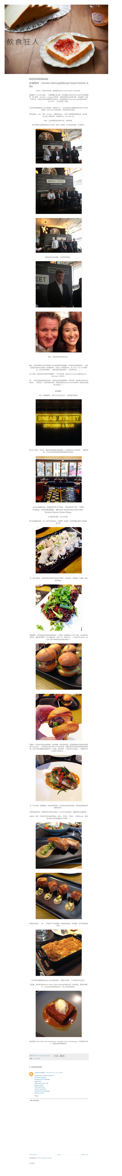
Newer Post (33, 1154)
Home (59, 1154)
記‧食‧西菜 (37, 1058)
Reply (36, 1096)
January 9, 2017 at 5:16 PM (54, 1072)
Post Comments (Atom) (44, 1158)
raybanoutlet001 (40, 1072)
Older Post (84, 1154)
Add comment (34, 1100)
